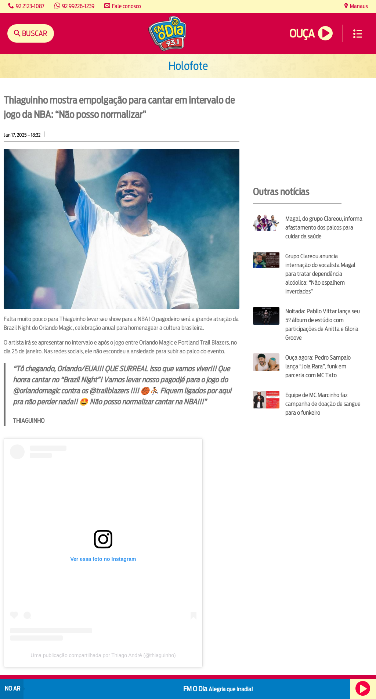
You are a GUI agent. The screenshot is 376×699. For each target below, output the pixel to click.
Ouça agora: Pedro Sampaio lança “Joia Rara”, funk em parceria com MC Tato (318, 366)
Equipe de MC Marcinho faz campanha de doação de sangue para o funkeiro (323, 404)
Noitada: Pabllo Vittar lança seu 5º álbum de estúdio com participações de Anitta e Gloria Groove (322, 324)
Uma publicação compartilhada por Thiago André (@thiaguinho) (103, 655)
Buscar (34, 33)
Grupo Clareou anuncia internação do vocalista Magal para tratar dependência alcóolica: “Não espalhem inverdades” (320, 274)
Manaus (358, 6)
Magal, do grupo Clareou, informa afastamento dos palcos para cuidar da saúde (323, 227)
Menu (358, 34)
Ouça (301, 33)
